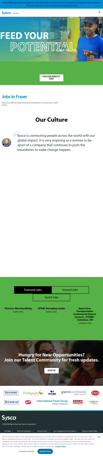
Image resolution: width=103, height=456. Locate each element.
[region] (51, 444)
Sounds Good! (45, 451)
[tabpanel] (51, 316)
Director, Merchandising (18, 308)
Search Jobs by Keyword (13, 67)
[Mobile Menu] (99, 12)
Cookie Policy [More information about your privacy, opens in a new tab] (60, 446)
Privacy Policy (42, 431)
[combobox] (49, 68)
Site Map (7, 431)
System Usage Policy (89, 431)
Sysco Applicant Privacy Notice (64, 431)
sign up (51, 370)
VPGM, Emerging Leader (51, 308)
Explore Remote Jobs (51, 78)
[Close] (99, 437)
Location (43, 67)
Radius (67, 67)
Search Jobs (88, 68)
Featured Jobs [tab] (33, 290)
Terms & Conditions (24, 431)
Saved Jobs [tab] (52, 297)
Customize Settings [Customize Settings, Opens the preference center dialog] (26, 451)
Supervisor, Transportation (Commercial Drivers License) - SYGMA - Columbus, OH (84, 314)
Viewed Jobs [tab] (70, 290)
